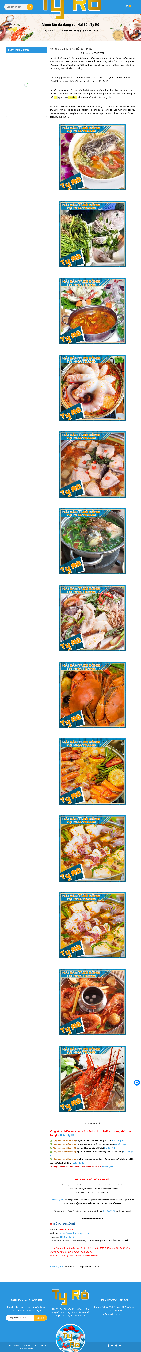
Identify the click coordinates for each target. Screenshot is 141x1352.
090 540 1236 (120, 1314)
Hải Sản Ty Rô (66, 1135)
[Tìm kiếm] (30, 7)
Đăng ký (40, 1317)
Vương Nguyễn (26, 1348)
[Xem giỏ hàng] (127, 7)
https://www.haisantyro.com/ (74, 1233)
